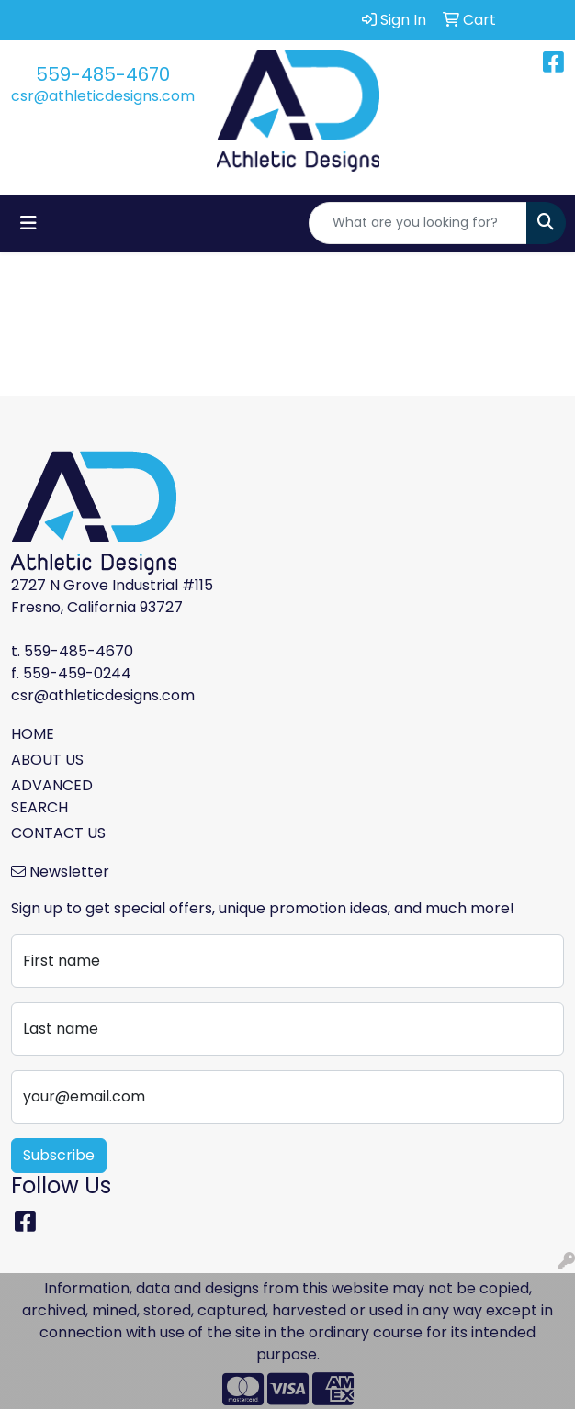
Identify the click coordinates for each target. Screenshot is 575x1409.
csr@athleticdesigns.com (103, 95)
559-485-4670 (103, 74)
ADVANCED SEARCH (52, 796)
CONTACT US (58, 833)
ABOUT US (47, 759)
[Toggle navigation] (28, 223)
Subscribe (59, 1155)
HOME (32, 733)
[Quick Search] (418, 223)
